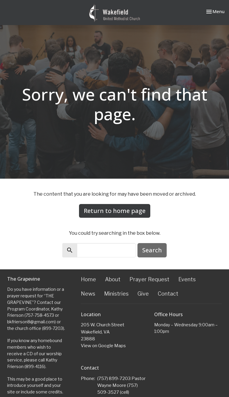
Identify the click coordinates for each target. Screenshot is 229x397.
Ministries (116, 294)
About (112, 279)
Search (152, 250)
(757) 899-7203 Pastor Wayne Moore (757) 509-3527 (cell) (121, 385)
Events (187, 279)
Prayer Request (149, 279)
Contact (168, 294)
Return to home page (115, 211)
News (88, 294)
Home (88, 279)
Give (143, 294)
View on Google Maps (103, 345)
